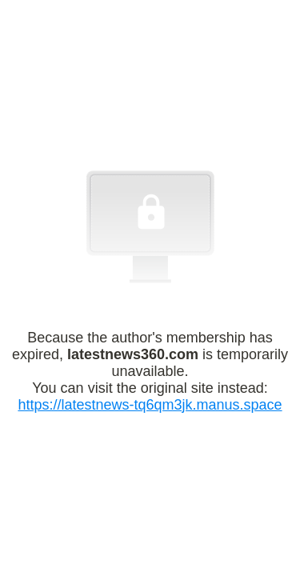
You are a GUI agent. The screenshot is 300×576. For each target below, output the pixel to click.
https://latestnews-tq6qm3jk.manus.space (150, 405)
